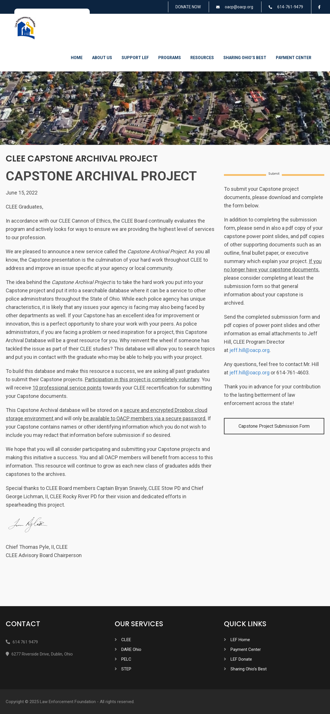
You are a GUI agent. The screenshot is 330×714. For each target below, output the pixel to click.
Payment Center (293, 57)
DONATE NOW (188, 7)
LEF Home (240, 639)
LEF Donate (241, 659)
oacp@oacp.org (239, 7)
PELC (126, 659)
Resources (202, 57)
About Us (102, 57)
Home (77, 57)
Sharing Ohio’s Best (244, 57)
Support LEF (135, 57)
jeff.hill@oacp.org (249, 350)
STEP (126, 669)
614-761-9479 (290, 7)
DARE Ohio (131, 649)
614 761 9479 (25, 642)
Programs (169, 57)
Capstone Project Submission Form (274, 426)
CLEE (126, 639)
